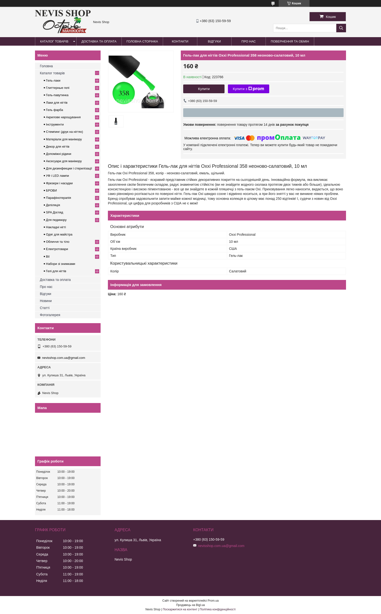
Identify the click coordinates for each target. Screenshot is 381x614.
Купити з (248, 89)
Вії (48, 256)
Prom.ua (213, 600)
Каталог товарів (54, 41)
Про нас (249, 41)
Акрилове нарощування (63, 117)
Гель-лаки (53, 80)
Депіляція (53, 205)
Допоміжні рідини (58, 154)
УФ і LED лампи (57, 175)
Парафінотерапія (58, 198)
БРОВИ (51, 190)
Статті (45, 308)
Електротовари (57, 249)
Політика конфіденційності (218, 609)
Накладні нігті (56, 227)
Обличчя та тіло (57, 242)
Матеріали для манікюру (64, 139)
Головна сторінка (142, 41)
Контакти (180, 41)
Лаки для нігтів (57, 102)
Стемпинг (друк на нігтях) (64, 132)
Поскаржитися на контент (180, 609)
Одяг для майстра (59, 234)
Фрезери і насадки (59, 183)
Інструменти (55, 124)
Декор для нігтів (57, 146)
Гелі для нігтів (56, 271)
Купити (204, 89)
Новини (46, 301)
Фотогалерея (50, 315)
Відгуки (214, 41)
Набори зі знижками (60, 264)
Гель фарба (54, 110)
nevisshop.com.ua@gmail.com (63, 358)
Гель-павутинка (57, 95)
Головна (46, 66)
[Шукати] (341, 28)
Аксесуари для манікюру (64, 161)
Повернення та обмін (290, 41)
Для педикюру (56, 220)
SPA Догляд (54, 212)
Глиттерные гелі (57, 88)
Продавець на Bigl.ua (190, 605)
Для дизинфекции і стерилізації (69, 168)
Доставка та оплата (98, 41)
